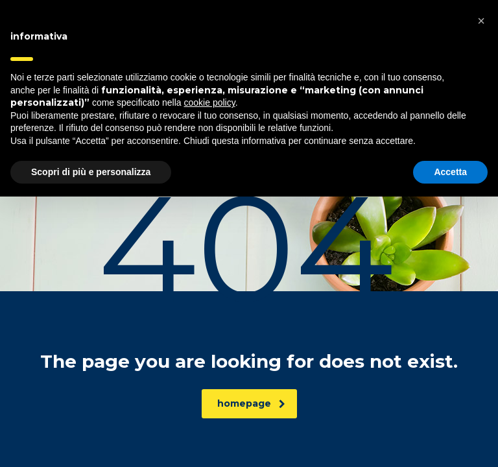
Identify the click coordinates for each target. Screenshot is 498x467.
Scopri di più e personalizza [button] (90, 442)
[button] (481, 291)
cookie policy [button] (209, 373)
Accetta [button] (450, 442)
